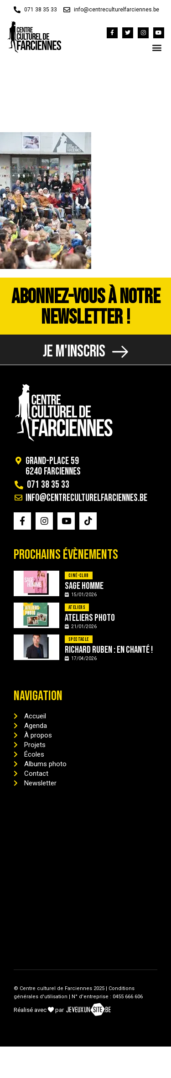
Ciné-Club (78, 575)
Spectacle (78, 639)
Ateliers (76, 607)
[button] (156, 47)
